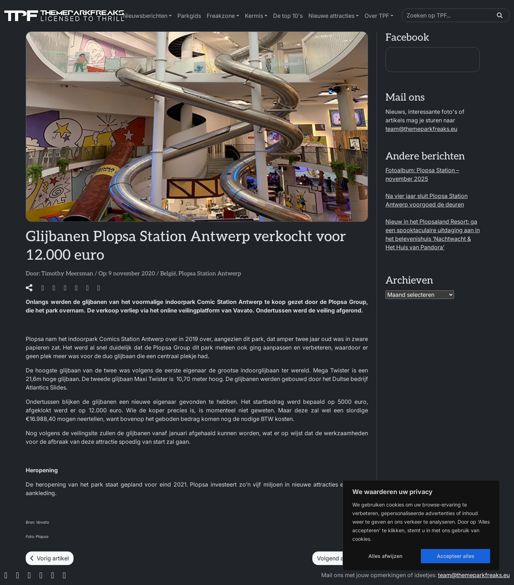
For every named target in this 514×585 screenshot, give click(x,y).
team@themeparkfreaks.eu (421, 128)
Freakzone (221, 15)
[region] (421, 525)
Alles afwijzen (385, 556)
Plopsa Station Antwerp (209, 273)
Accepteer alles (455, 556)
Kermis (254, 15)
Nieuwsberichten (145, 15)
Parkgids (189, 15)
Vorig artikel (49, 558)
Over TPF (376, 15)
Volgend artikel (340, 558)
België (168, 273)
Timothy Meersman (67, 273)
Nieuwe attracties (331, 15)
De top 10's (288, 15)
